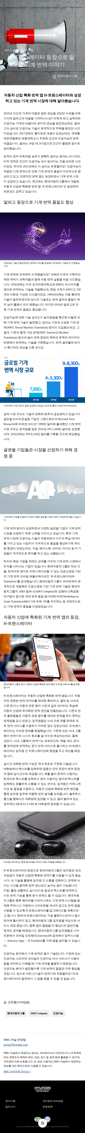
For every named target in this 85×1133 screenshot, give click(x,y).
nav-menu (42, 1123)
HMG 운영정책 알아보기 (17, 1071)
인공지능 (58, 1013)
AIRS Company (38, 1013)
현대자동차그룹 (67, 76)
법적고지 (10, 1106)
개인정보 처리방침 (53, 1101)
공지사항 (10, 1101)
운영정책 (48, 1106)
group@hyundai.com (16, 1044)
